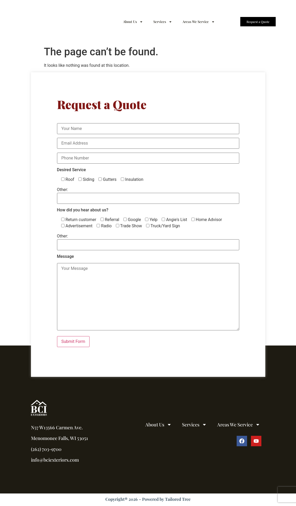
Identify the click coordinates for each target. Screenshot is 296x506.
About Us (133, 22)
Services (162, 22)
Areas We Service (198, 22)
